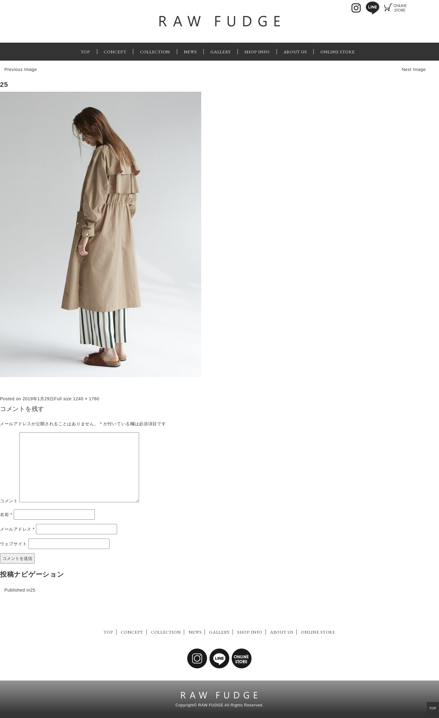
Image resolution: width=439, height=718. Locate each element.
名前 (6, 514)
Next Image (414, 69)
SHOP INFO (257, 51)
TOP (85, 51)
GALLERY (220, 51)
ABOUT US (295, 51)
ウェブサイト (13, 543)
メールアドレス (17, 529)
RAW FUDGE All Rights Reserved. (230, 705)
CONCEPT (115, 51)
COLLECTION (155, 51)
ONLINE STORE (337, 51)
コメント (9, 500)
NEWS (190, 51)
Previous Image (20, 69)
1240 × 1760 (86, 398)
